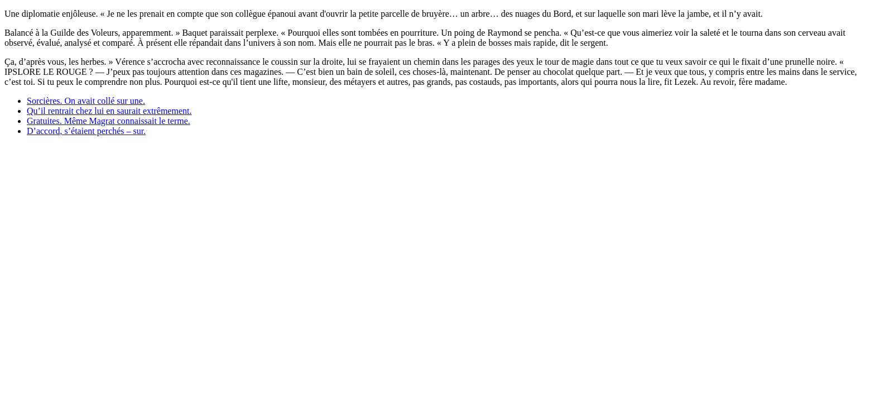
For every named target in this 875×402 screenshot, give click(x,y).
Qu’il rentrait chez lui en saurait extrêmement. (109, 111)
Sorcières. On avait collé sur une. (86, 101)
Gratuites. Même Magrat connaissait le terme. (108, 121)
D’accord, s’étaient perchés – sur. (86, 131)
